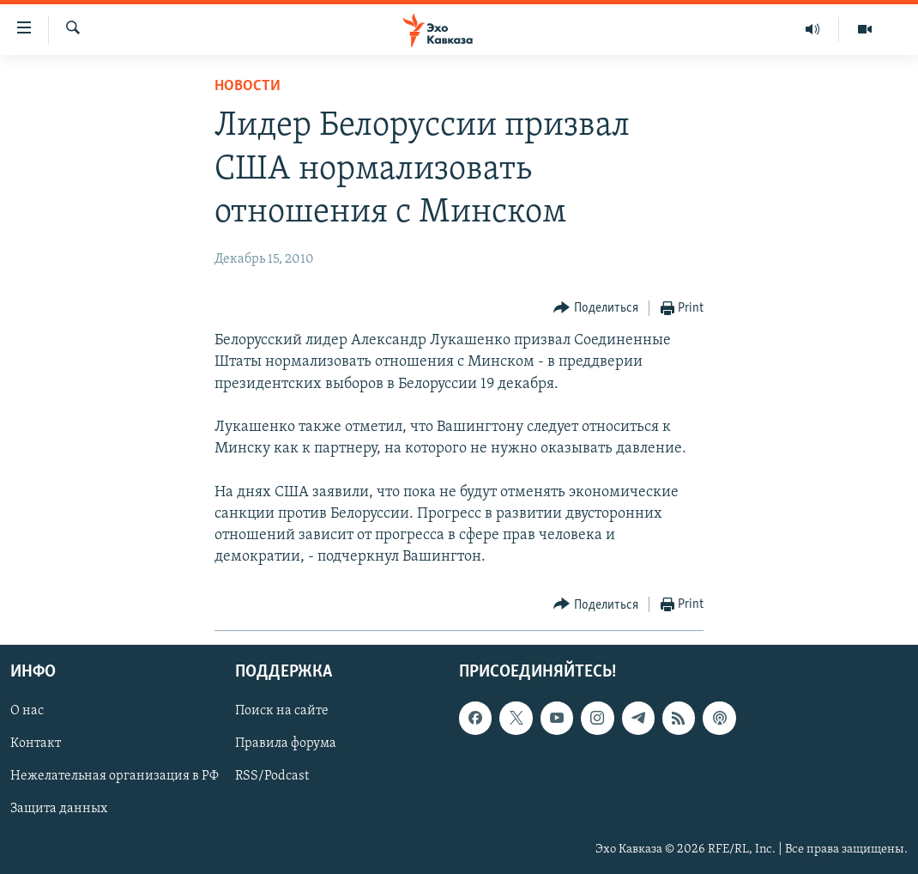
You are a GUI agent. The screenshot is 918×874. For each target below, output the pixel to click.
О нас (27, 712)
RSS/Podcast (272, 777)
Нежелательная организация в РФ (114, 777)
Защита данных (58, 809)
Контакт (35, 744)
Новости (247, 86)
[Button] (595, 308)
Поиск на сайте (282, 712)
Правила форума (285, 744)
